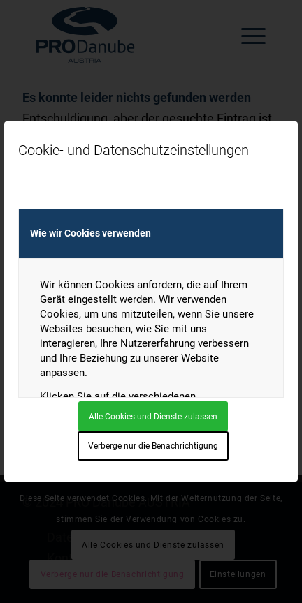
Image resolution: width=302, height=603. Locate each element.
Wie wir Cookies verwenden (90, 233)
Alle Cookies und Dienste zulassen (153, 417)
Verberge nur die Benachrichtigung (153, 446)
